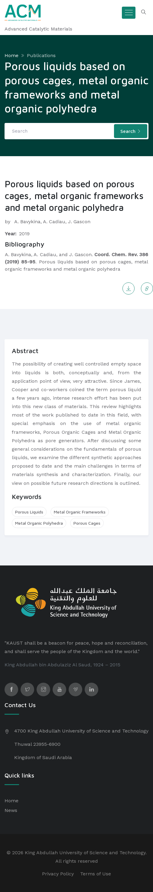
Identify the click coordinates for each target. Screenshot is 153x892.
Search (130, 131)
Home (11, 55)
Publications (41, 55)
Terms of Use (95, 874)
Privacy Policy (58, 874)
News (11, 810)
